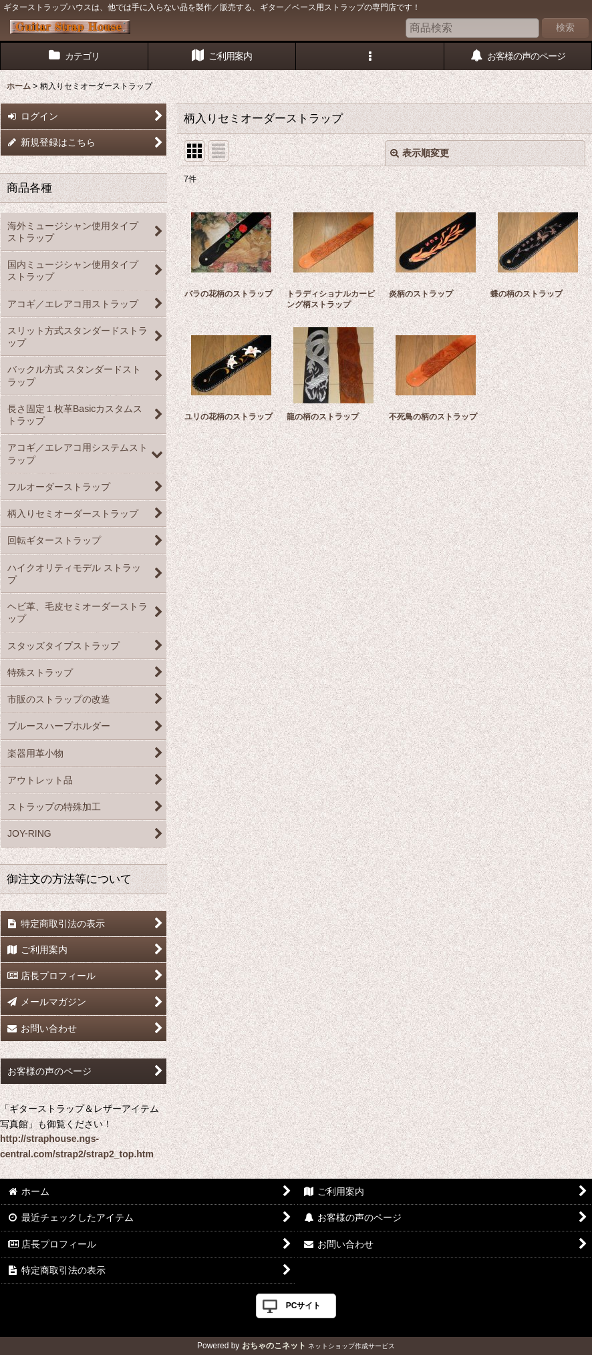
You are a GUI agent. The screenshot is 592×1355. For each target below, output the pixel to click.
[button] (370, 56)
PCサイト (303, 1305)
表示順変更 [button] (419, 153)
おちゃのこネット (274, 1345)
